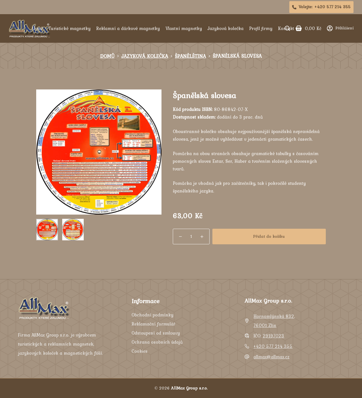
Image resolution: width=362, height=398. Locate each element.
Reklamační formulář (153, 323)
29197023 (273, 335)
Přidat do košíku (269, 236)
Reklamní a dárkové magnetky (128, 28)
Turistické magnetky (69, 28)
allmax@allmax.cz (271, 356)
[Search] (287, 28)
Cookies (140, 351)
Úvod (37, 28)
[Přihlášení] (340, 28)
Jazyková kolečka (226, 28)
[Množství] (191, 236)
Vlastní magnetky (183, 28)
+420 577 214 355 (272, 346)
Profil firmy (260, 28)
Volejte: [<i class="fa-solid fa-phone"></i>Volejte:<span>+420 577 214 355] (321, 7)
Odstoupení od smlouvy (156, 332)
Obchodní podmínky (152, 314)
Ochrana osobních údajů (157, 342)
